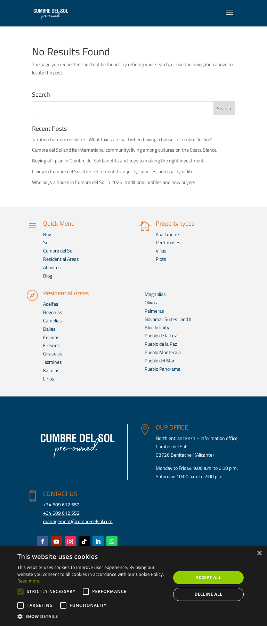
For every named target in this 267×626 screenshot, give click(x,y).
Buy (47, 234)
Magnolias (155, 294)
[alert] (133, 586)
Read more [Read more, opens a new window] (28, 581)
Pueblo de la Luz (161, 335)
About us (52, 267)
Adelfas (50, 303)
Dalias (49, 328)
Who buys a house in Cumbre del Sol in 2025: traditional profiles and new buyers (113, 182)
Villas (161, 250)
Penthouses (168, 242)
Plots (161, 259)
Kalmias (51, 370)
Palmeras (154, 310)
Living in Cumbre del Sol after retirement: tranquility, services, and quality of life (112, 171)
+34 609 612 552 (61, 504)
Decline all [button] (208, 594)
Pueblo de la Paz (161, 343)
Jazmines (52, 362)
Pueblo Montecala (163, 352)
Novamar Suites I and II (168, 319)
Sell (46, 242)
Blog (47, 275)
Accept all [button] (208, 577)
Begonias (52, 312)
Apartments (168, 234)
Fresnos (51, 345)
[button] (91, 616)
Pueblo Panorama (162, 368)
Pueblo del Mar (160, 360)
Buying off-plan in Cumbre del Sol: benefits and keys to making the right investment (118, 160)
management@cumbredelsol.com (78, 521)
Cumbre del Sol (58, 250)
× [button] (259, 553)
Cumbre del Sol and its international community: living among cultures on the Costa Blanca (124, 149)
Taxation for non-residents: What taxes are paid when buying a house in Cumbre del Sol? (122, 139)
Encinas (51, 337)
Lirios (48, 378)
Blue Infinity (157, 327)
